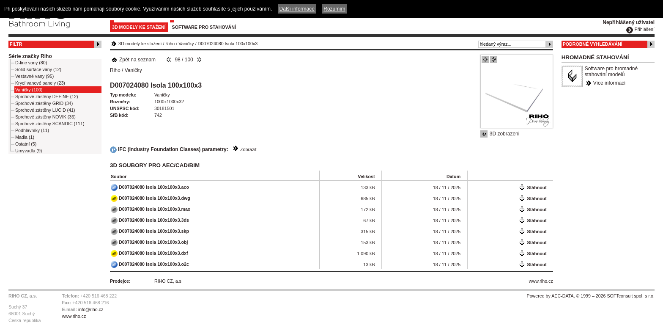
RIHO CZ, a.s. (168, 281)
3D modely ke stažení (139, 27)
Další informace (297, 9)
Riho (170, 43)
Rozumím (334, 9)
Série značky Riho (30, 56)
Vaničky (186, 43)
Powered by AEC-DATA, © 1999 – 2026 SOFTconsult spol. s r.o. (591, 295)
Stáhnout (537, 187)
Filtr (16, 44)
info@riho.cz (90, 309)
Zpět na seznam (133, 60)
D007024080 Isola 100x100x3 (228, 43)
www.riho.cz (541, 281)
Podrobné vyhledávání (592, 44)
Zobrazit (248, 149)
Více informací (609, 83)
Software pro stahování (204, 27)
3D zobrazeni (505, 134)
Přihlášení (645, 29)
